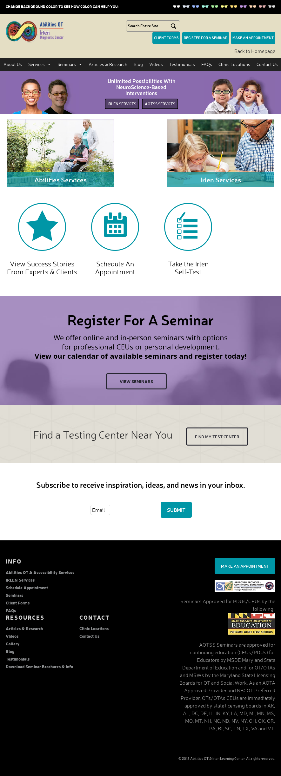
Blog (138, 64)
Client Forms (18, 602)
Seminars (69, 64)
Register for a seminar (205, 38)
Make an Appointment (245, 566)
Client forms (166, 38)
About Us (12, 64)
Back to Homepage (254, 51)
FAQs (206, 64)
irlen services (122, 103)
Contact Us (267, 64)
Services (39, 64)
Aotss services (160, 103)
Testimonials (182, 64)
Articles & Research (108, 64)
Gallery (12, 643)
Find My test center (217, 436)
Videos (156, 64)
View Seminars (136, 381)
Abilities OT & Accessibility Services (40, 572)
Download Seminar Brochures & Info (39, 666)
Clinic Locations (234, 64)
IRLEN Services (20, 580)
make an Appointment (253, 38)
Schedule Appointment (27, 587)
